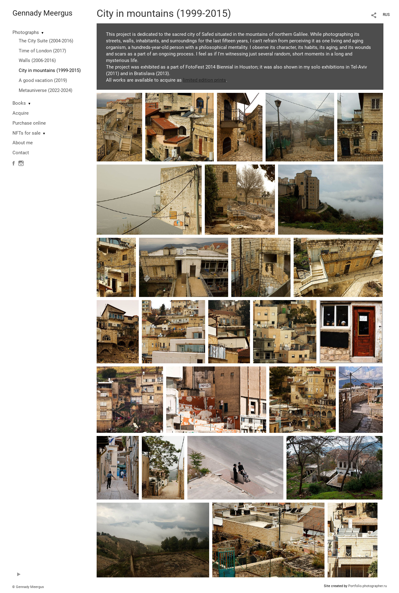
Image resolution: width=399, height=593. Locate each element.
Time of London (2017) (42, 51)
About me (22, 143)
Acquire (20, 113)
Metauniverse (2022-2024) (45, 90)
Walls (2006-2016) (37, 60)
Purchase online (29, 123)
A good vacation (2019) (43, 80)
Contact (20, 152)
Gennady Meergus (42, 13)
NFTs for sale (26, 133)
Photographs (25, 32)
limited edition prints (204, 80)
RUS (386, 14)
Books (19, 103)
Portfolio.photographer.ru (367, 586)
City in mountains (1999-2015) (50, 70)
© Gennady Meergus (28, 587)
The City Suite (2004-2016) (46, 41)
